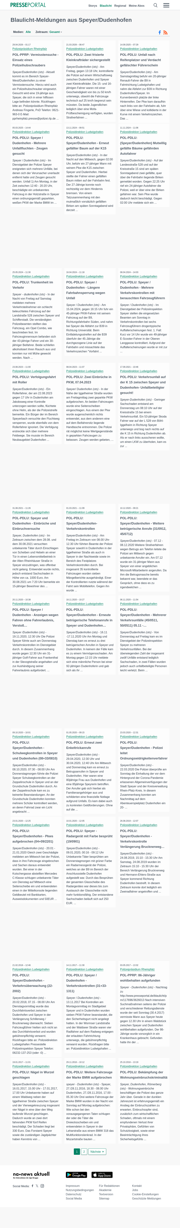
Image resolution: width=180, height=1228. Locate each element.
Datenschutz (73, 1215)
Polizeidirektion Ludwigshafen (85, 48)
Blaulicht (106, 5)
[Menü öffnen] (166, 5)
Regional (120, 5)
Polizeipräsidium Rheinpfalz (30, 48)
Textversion (106, 1215)
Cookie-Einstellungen (145, 1215)
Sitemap (104, 1219)
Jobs (135, 1211)
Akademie (105, 1211)
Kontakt (137, 1206)
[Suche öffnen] (155, 5)
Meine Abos (136, 5)
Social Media (74, 1219)
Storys (92, 5)
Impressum (73, 1206)
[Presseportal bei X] (35, 1207)
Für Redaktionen (109, 1206)
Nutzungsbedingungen (80, 1211)
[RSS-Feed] (165, 32)
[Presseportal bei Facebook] (31, 1207)
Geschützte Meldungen (146, 1219)
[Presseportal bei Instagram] (41, 1206)
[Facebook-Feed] (159, 32)
